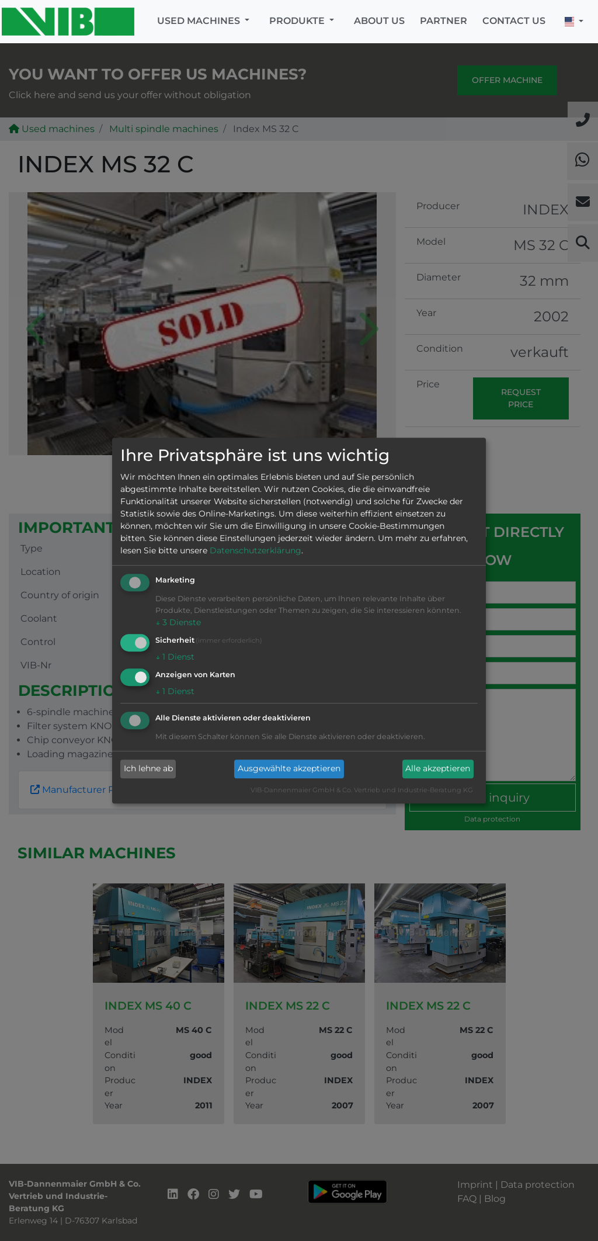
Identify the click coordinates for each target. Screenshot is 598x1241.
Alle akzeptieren (437, 769)
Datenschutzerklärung (255, 551)
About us (379, 20)
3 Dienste (178, 623)
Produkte (298, 20)
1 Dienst (174, 656)
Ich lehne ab (148, 769)
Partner (443, 20)
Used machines (199, 20)
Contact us (513, 20)
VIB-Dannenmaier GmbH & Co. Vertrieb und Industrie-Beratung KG (362, 790)
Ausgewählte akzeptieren (289, 769)
